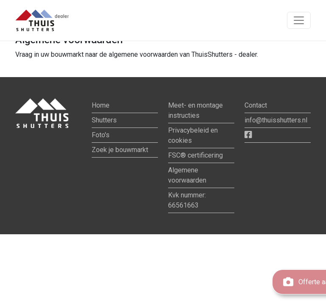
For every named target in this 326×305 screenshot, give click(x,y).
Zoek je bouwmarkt (120, 150)
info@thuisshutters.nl (275, 120)
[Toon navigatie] (299, 20)
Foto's (101, 135)
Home (101, 105)
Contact (255, 105)
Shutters (104, 120)
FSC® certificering (195, 155)
